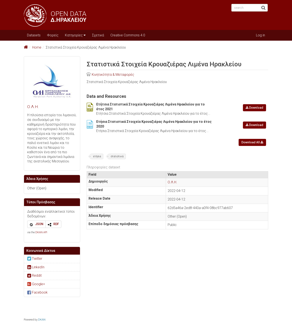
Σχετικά (98, 35)
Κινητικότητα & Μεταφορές (113, 75)
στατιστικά (117, 156)
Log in (260, 35)
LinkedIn (35, 267)
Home (36, 47)
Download (254, 107)
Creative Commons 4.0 (127, 35)
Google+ (36, 284)
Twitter (34, 259)
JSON (39, 224)
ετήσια (97, 156)
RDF (56, 224)
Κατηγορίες (75, 35)
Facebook (37, 292)
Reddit (34, 275)
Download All (252, 142)
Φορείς (53, 35)
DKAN (41, 319)
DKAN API (41, 232)
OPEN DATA (68, 14)
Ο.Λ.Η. (33, 106)
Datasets (34, 35)
